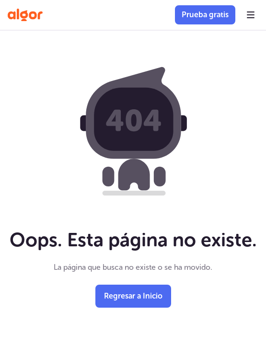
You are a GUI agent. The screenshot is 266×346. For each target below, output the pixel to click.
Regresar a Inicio (133, 295)
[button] (250, 15)
